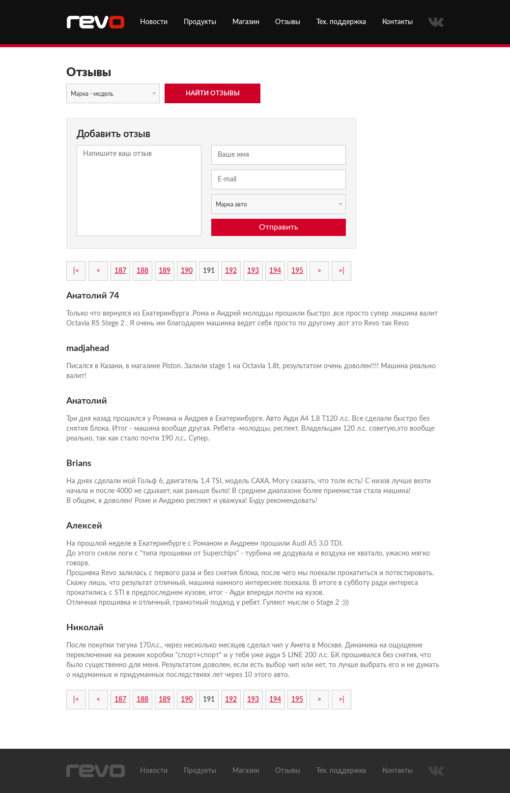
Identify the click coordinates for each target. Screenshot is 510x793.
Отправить (278, 227)
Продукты (200, 22)
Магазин (245, 22)
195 (297, 270)
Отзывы (287, 22)
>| (341, 270)
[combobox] (113, 93)
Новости (154, 22)
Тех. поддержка (341, 22)
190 (187, 270)
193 (253, 270)
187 (120, 270)
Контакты (397, 22)
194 (275, 270)
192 (231, 270)
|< (76, 270)
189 (164, 270)
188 (142, 270)
